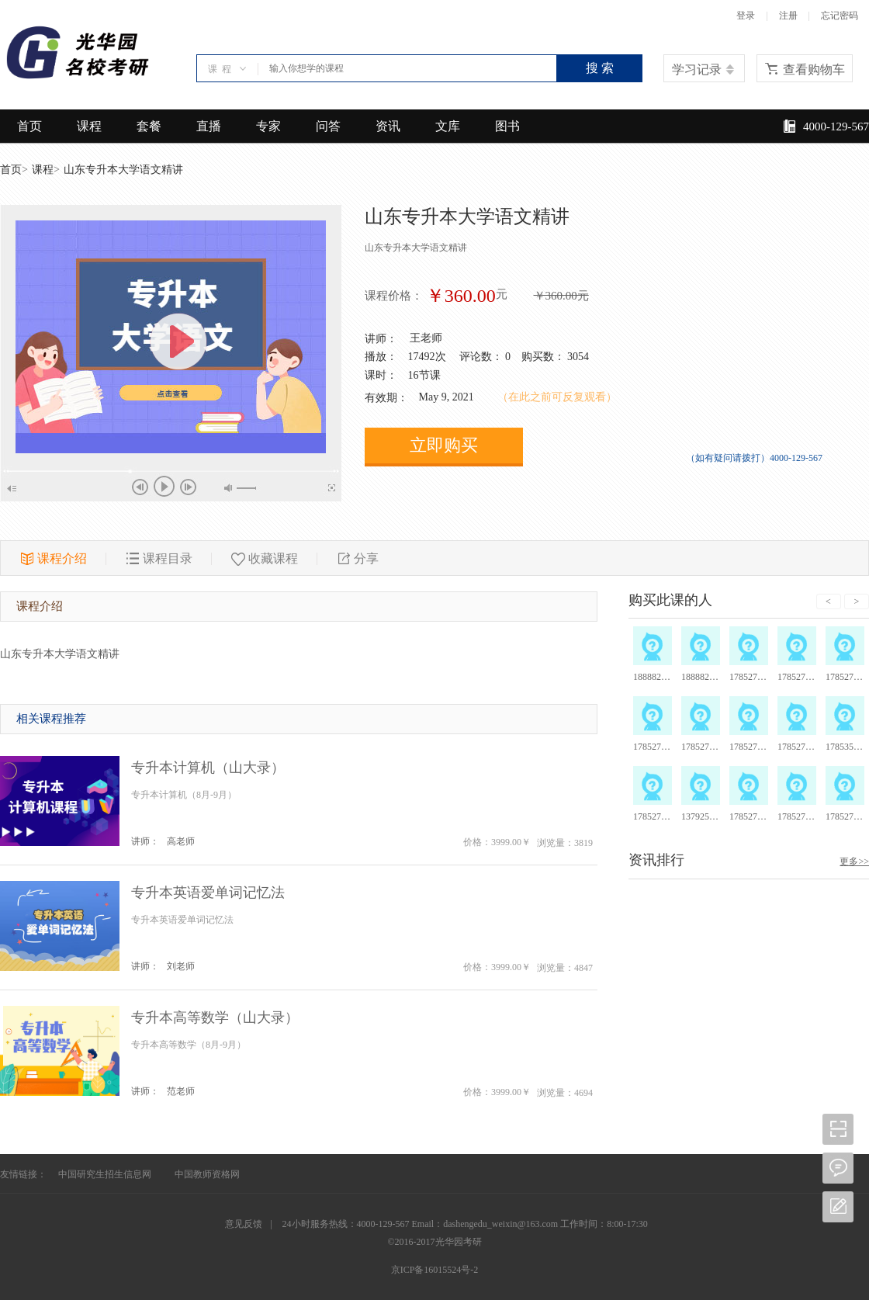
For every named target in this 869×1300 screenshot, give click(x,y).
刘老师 (181, 966)
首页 (29, 126)
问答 (328, 126)
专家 (268, 126)
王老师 (426, 338)
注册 (788, 15)
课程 (89, 126)
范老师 (181, 1091)
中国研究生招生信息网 (104, 1174)
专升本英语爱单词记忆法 (208, 892)
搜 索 (600, 68)
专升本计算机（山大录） (208, 767)
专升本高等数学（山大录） (215, 1017)
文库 (447, 126)
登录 (745, 15)
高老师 (181, 841)
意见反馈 (243, 1224)
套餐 (149, 126)
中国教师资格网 (207, 1174)
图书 (507, 126)
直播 (208, 126)
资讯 (388, 126)
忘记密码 (839, 15)
